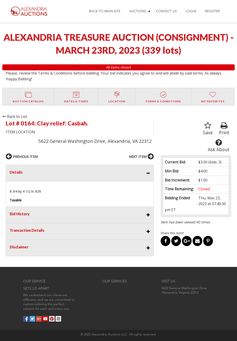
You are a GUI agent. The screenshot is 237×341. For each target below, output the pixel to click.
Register (212, 11)
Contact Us (166, 11)
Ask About (218, 146)
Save (208, 129)
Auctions (137, 11)
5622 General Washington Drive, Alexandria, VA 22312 (95, 141)
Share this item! (172, 233)
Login (191, 11)
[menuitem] (105, 11)
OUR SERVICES (114, 281)
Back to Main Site (104, 11)
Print (224, 129)
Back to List (14, 116)
